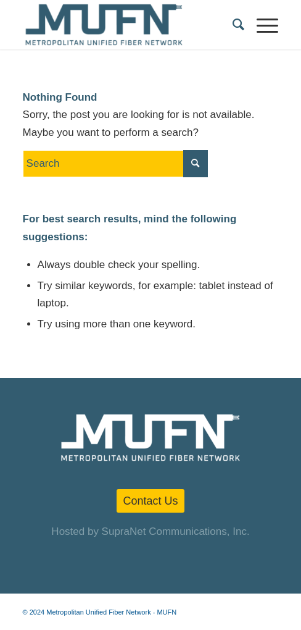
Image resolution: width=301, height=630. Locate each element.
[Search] (232, 24)
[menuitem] (232, 24)
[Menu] (261, 24)
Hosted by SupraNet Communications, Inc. (150, 531)
